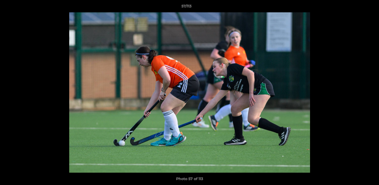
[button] (357, 7)
